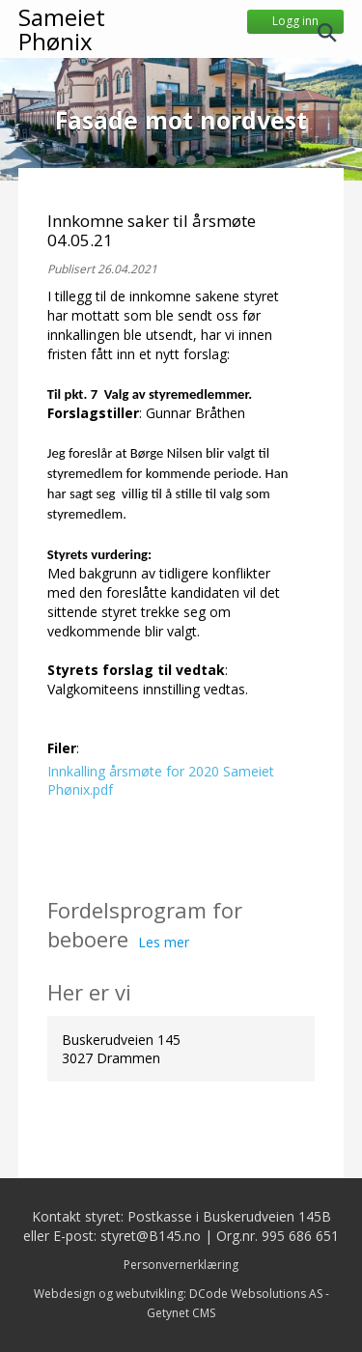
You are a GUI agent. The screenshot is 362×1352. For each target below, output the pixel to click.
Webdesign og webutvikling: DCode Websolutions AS (178, 1293)
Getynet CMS (181, 1313)
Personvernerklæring (181, 1264)
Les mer (163, 942)
